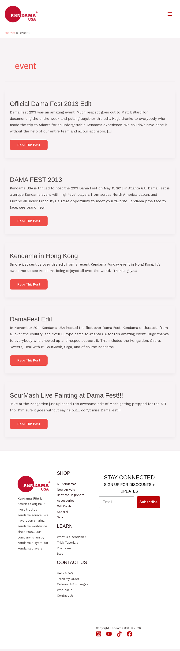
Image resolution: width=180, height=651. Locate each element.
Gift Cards (64, 508)
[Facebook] (129, 636)
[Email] (116, 504)
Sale (60, 519)
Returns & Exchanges (72, 587)
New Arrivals (66, 492)
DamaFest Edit (31, 321)
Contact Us (65, 598)
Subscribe (148, 504)
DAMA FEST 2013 (36, 181)
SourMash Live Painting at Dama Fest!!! (66, 397)
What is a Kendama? (71, 539)
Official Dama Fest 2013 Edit (50, 105)
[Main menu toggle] (170, 14)
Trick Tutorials (67, 545)
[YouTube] (109, 636)
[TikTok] (119, 636)
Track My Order (68, 581)
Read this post (29, 148)
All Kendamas (66, 486)
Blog (60, 556)
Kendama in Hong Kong (44, 257)
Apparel (62, 514)
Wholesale (64, 592)
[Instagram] (98, 636)
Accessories (66, 503)
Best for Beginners (70, 497)
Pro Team (64, 550)
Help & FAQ (65, 575)
